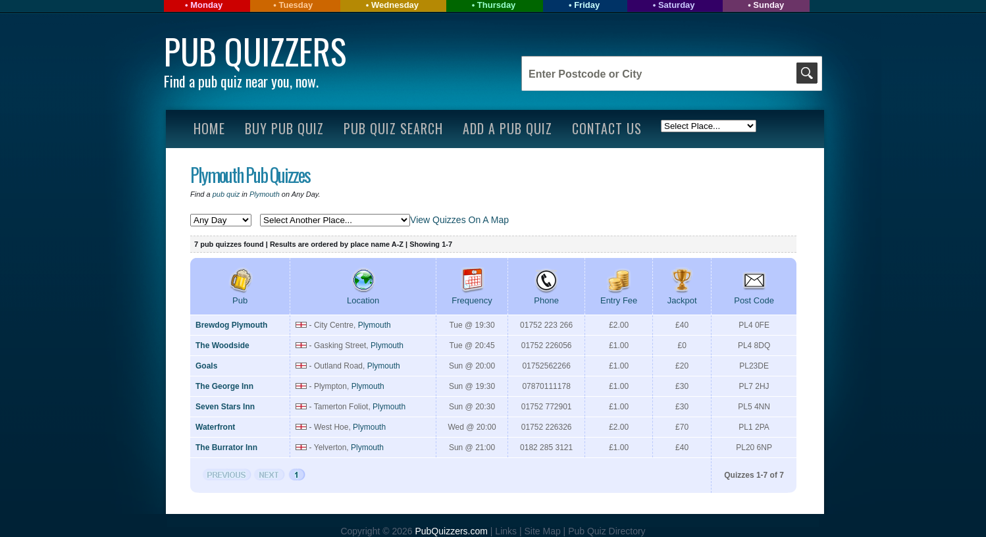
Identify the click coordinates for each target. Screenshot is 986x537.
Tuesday (295, 5)
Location (363, 295)
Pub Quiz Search (393, 128)
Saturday (676, 5)
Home (209, 128)
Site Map (543, 531)
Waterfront (215, 427)
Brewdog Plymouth (231, 325)
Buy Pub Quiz (284, 128)
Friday (587, 5)
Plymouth (264, 194)
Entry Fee (618, 295)
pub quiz (226, 194)
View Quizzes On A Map (459, 220)
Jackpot (682, 295)
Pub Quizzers (255, 51)
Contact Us (607, 128)
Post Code (754, 295)
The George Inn (224, 386)
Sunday (768, 5)
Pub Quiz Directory (606, 531)
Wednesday (395, 5)
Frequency (472, 295)
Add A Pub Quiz (507, 128)
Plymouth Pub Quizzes (250, 174)
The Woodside (222, 345)
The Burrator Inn (226, 447)
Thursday (496, 5)
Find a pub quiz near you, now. (241, 80)
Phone (546, 295)
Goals (206, 366)
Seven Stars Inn (225, 406)
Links (506, 531)
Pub (240, 295)
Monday (206, 5)
